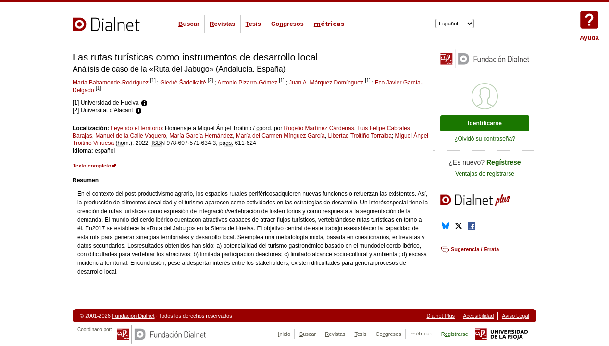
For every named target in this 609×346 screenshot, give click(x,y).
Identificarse (485, 123)
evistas (222, 23)
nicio (284, 334)
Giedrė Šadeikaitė (183, 82)
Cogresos (287, 23)
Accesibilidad (478, 316)
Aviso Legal (515, 316)
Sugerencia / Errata (475, 249)
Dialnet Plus (440, 316)
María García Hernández (201, 135)
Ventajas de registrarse (484, 173)
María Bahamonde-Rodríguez (111, 82)
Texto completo (92, 165)
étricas (329, 23)
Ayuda (589, 20)
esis (253, 23)
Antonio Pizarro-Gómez (247, 82)
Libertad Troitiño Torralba (360, 135)
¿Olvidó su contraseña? (484, 138)
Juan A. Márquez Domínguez (326, 82)
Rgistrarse (454, 334)
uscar (188, 23)
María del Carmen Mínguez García (280, 135)
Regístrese (503, 162)
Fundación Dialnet (133, 316)
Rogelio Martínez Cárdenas (319, 128)
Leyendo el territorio (136, 128)
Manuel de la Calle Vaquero (130, 135)
